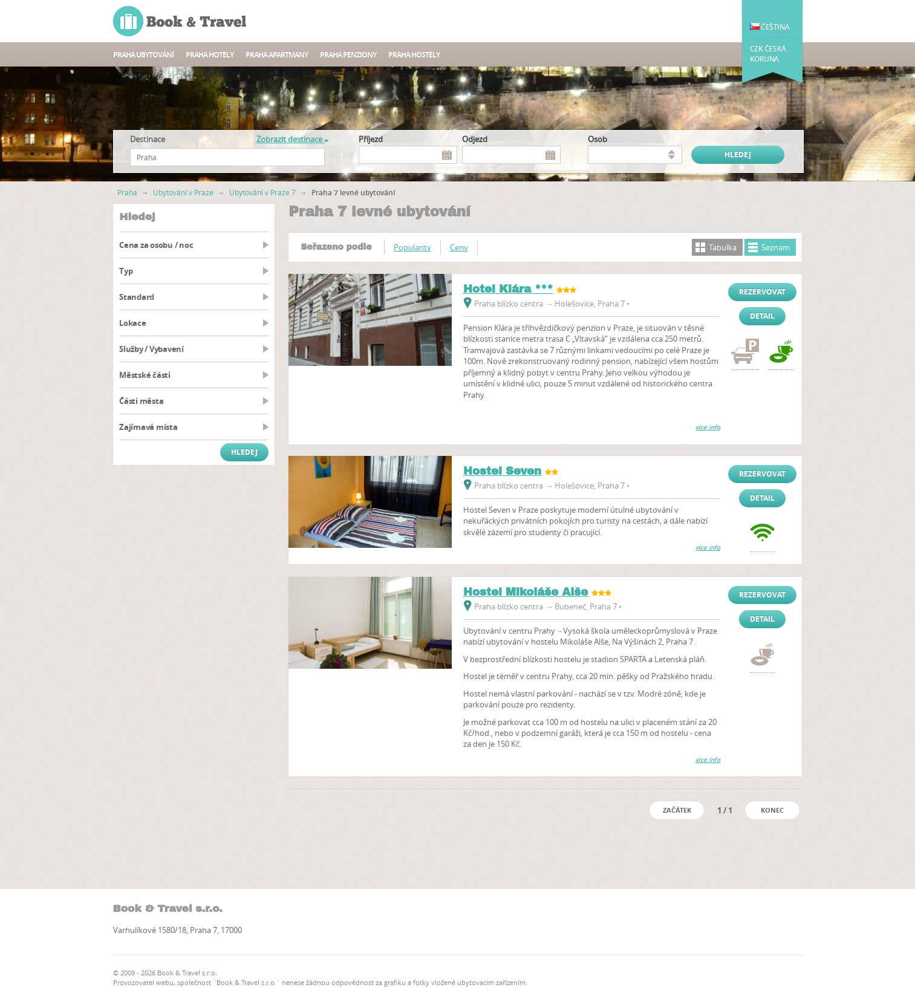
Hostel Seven (502, 471)
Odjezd (474, 139)
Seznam (775, 247)
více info (707, 427)
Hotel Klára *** (508, 289)
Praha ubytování (143, 55)
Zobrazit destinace (292, 139)
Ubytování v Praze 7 (262, 192)
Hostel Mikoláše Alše (525, 592)
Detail (762, 316)
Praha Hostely (414, 55)
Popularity (412, 247)
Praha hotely (209, 55)
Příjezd (371, 139)
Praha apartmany (277, 55)
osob (597, 139)
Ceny (459, 247)
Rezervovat (762, 292)
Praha (127, 192)
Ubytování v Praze (183, 192)
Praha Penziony (348, 55)
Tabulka (723, 247)
